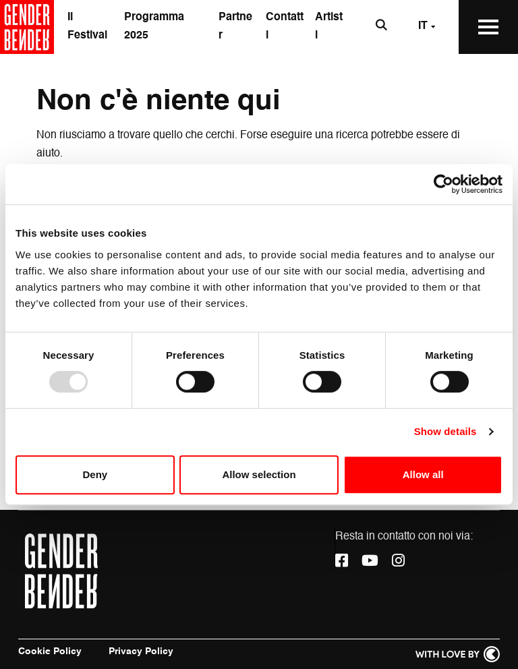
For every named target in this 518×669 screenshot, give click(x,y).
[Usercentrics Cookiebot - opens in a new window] (443, 184)
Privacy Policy (141, 651)
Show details (445, 431)
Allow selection (258, 474)
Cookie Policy (50, 651)
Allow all (423, 474)
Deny (94, 474)
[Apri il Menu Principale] (488, 27)
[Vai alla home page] (27, 27)
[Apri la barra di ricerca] (381, 26)
